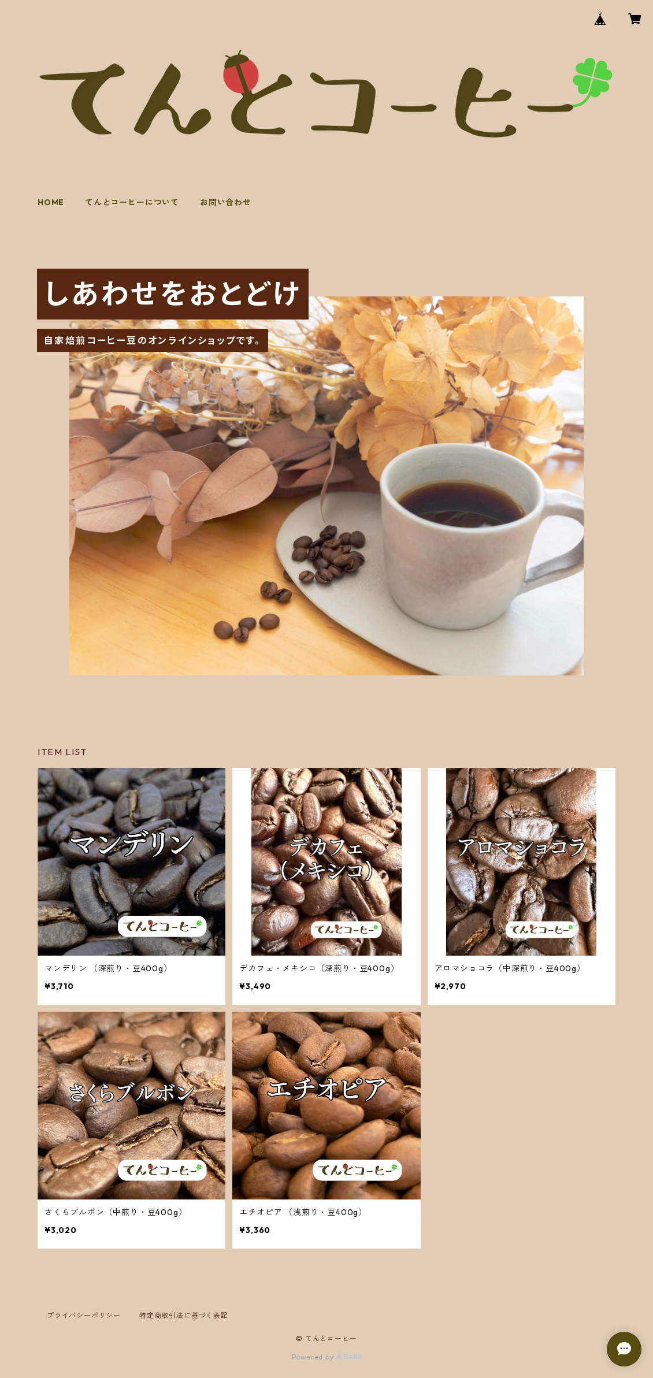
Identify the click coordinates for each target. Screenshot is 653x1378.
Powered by (327, 1357)
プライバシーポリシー (84, 1315)
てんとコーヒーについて (132, 202)
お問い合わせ (225, 202)
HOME (51, 202)
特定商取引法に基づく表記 (183, 1315)
